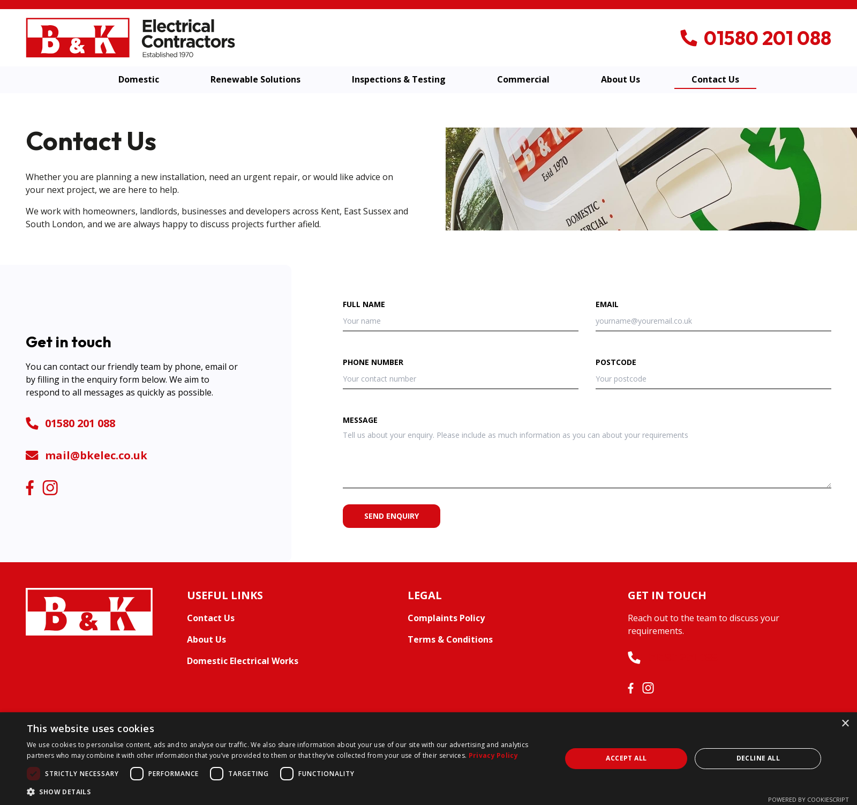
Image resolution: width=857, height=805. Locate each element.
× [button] (845, 724)
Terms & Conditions (450, 639)
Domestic (138, 79)
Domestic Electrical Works (242, 661)
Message (360, 420)
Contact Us (715, 79)
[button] (286, 791)
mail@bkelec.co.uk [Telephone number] (86, 455)
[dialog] (428, 758)
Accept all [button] (626, 758)
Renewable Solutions (255, 79)
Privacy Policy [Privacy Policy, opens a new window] (493, 755)
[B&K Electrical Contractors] (130, 37)
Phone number (373, 362)
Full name (364, 304)
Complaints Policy (446, 618)
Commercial (523, 79)
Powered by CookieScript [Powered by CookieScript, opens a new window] (808, 799)
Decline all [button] (758, 758)
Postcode (616, 362)
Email (607, 304)
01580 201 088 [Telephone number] (70, 423)
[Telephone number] (755, 38)
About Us (620, 79)
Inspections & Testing (399, 79)
